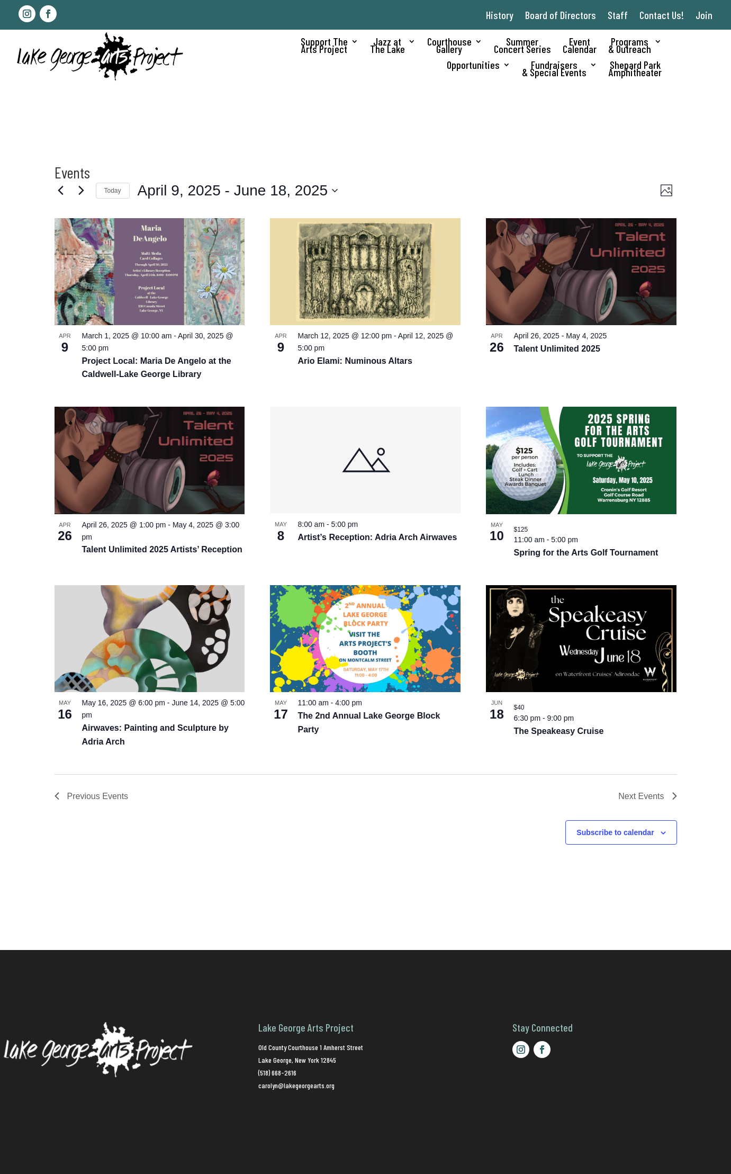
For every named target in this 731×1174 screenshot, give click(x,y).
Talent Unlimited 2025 (556, 348)
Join (704, 14)
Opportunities (473, 66)
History (499, 14)
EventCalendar (580, 46)
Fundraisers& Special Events (554, 69)
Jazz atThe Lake (387, 46)
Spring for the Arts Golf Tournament (585, 552)
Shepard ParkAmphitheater (635, 69)
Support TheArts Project (324, 46)
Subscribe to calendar (615, 832)
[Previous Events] (61, 190)
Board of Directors (560, 14)
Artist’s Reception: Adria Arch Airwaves (377, 537)
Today (112, 190)
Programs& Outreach (629, 46)
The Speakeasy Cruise (558, 731)
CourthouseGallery (449, 46)
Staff (618, 14)
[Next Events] (81, 190)
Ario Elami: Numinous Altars (354, 360)
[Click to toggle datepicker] (238, 190)
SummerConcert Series (522, 46)
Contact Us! (661, 14)
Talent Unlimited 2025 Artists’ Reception (162, 549)
